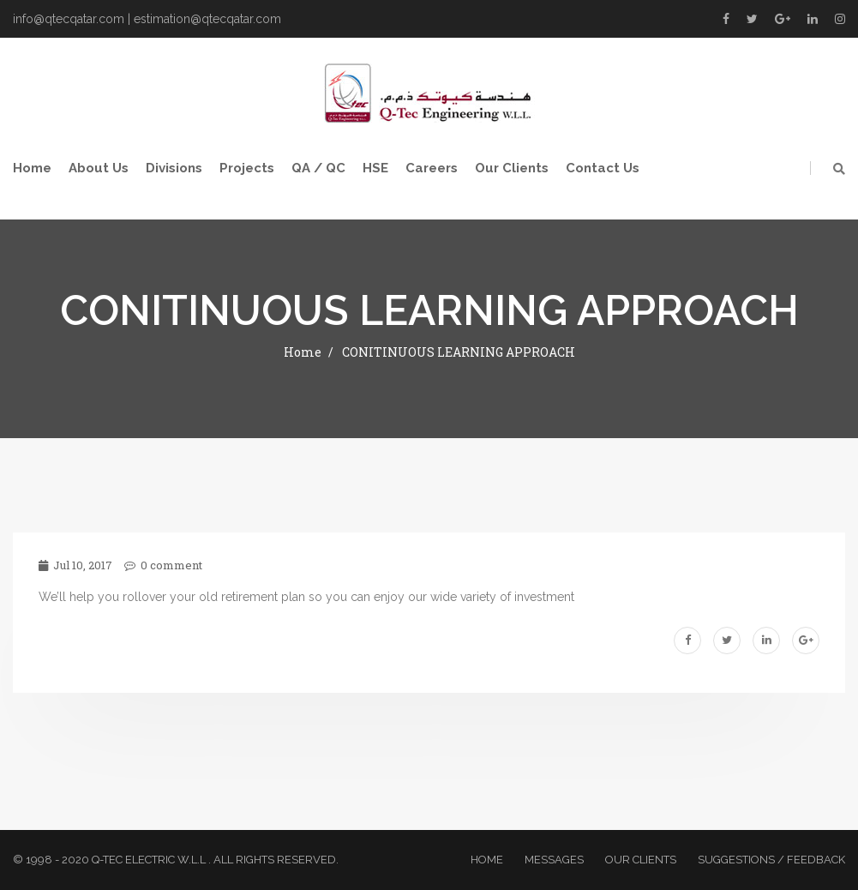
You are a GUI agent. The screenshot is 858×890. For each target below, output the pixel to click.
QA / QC (318, 168)
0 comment (163, 565)
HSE (375, 168)
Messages (554, 859)
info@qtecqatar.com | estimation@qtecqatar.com (147, 19)
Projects (246, 168)
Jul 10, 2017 (75, 565)
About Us (99, 168)
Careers (431, 168)
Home (32, 168)
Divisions (174, 168)
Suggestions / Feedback (771, 859)
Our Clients (512, 168)
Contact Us (602, 168)
